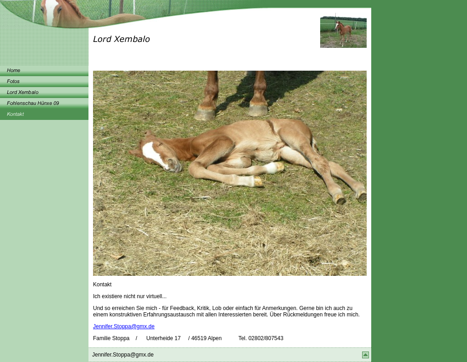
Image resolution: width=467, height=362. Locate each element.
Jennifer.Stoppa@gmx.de (124, 326)
